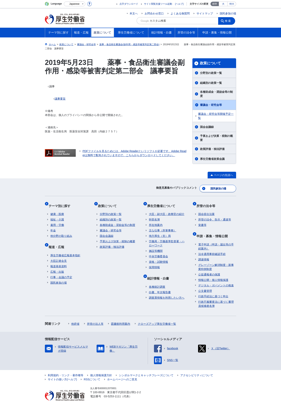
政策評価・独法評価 (212, 148)
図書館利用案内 (120, 314)
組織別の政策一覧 (211, 82)
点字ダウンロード (128, 4)
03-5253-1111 (112, 387)
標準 (214, 4)
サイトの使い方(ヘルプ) (62, 370)
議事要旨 (60, 98)
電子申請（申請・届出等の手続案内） (216, 237)
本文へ (134, 13)
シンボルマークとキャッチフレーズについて (146, 366)
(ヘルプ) (179, 4)
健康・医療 (57, 209)
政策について (210, 63)
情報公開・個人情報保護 (213, 271)
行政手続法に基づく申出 (213, 287)
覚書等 (202, 219)
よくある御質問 (180, 13)
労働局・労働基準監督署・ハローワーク (166, 238)
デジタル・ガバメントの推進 (216, 276)
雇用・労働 (57, 219)
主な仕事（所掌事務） (162, 225)
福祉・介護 (57, 214)
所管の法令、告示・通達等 (214, 214)
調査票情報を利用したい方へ (166, 288)
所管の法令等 (207, 202)
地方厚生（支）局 (160, 230)
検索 (229, 20)
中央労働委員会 (158, 251)
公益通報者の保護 (209, 265)
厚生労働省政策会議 (212, 158)
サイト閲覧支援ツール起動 (158, 4)
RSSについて (92, 370)
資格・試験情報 (158, 256)
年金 (53, 225)
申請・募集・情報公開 (213, 229)
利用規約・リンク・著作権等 (65, 366)
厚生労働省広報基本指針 (65, 246)
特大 (231, 4)
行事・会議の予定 (61, 268)
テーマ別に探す (61, 202)
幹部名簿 (154, 214)
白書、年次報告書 (160, 283)
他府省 (75, 314)
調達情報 (203, 250)
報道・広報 (58, 240)
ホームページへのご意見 (122, 370)
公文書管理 (205, 281)
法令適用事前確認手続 (212, 245)
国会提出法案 (206, 209)
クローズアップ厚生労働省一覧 (157, 314)
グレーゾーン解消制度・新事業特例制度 (216, 258)
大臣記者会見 (58, 251)
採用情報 (154, 262)
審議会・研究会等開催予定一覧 (216, 116)
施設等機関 (156, 245)
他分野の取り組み (61, 230)
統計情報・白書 (160, 271)
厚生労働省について (163, 202)
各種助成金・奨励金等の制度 (216, 93)
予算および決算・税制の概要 (216, 138)
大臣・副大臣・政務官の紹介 (166, 209)
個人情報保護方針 (101, 366)
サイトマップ (205, 13)
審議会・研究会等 (211, 104)
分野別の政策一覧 (211, 72)
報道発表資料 (58, 257)
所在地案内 (156, 219)
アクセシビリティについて (196, 366)
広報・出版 (57, 262)
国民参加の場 (228, 13)
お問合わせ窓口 (154, 13)
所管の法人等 (95, 314)
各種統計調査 (157, 277)
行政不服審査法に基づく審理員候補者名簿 (216, 294)
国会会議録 (207, 126)
